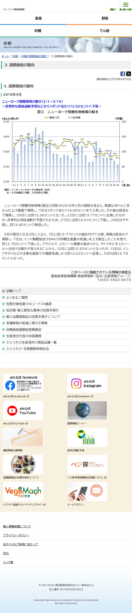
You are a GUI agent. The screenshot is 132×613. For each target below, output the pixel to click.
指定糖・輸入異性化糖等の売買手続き (32, 310)
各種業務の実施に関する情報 (26, 323)
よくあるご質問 (17, 297)
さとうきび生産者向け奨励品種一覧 (31, 342)
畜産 (38, 18)
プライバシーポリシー (16, 535)
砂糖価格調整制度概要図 (23, 329)
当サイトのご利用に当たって (20, 544)
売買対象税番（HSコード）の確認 (29, 304)
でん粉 (104, 30)
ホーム (5, 56)
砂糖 (38, 30)
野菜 (105, 18)
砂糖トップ (13, 291)
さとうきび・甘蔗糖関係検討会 (27, 348)
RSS (6, 553)
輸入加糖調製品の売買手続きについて (33, 316)
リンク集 (8, 562)
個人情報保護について (17, 526)
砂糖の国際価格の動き (35, 56)
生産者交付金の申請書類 (23, 336)
